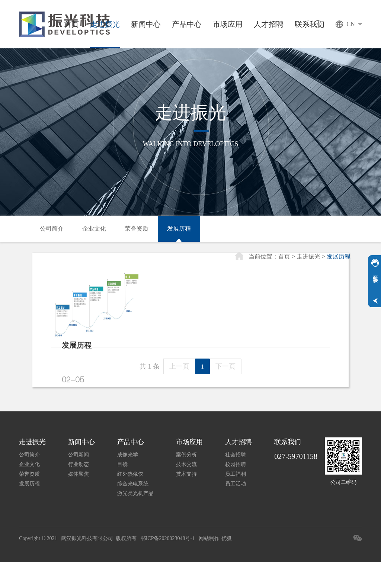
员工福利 (235, 474)
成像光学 (127, 454)
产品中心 (187, 24)
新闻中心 (146, 24)
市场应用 (228, 24)
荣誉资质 (136, 228)
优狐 (226, 538)
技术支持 (186, 474)
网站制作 (209, 538)
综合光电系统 (132, 483)
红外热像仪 (130, 474)
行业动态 (78, 464)
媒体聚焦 (78, 474)
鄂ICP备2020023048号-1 (168, 538)
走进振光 (105, 24)
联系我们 (287, 442)
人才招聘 (269, 24)
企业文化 (94, 228)
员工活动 (235, 483)
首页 (71, 24)
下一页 (225, 366)
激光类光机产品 (135, 493)
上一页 (179, 366)
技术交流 (186, 464)
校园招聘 (235, 464)
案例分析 (186, 454)
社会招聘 (235, 454)
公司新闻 (78, 454)
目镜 (122, 464)
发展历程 (179, 228)
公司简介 (52, 228)
